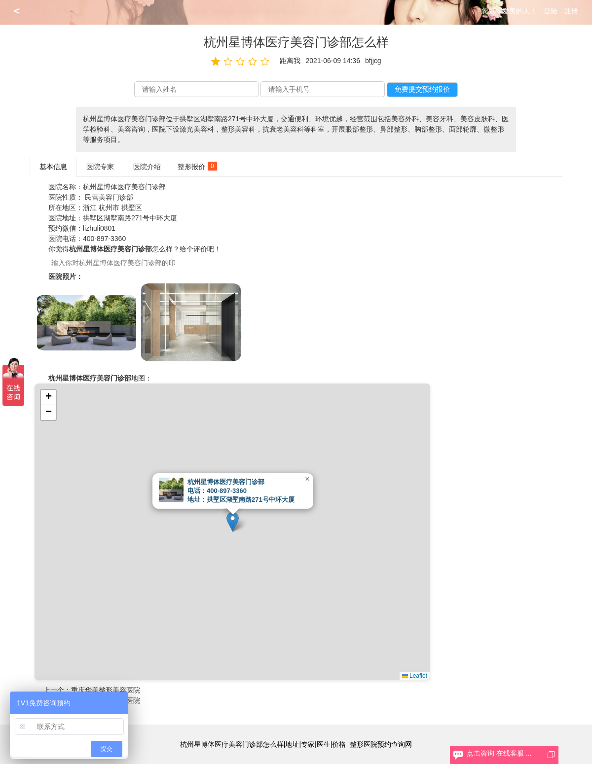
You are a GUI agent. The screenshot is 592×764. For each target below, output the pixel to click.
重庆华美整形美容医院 (105, 690)
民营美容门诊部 (109, 197)
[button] (232, 522)
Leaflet (414, 675)
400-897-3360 (104, 239)
